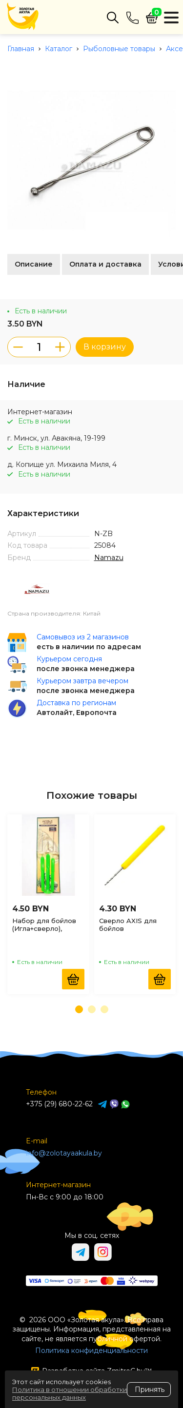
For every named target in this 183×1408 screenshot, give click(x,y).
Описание (34, 264)
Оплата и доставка (105, 264)
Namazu (108, 557)
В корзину (104, 346)
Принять (149, 1389)
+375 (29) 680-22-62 (59, 1103)
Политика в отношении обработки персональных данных (69, 1393)
